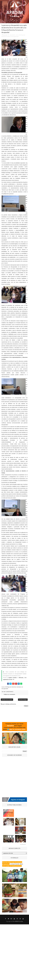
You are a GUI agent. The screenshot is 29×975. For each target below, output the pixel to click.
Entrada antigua (23, 699)
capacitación (12, 35)
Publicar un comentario (9, 694)
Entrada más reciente (7, 699)
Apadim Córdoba (12, 677)
